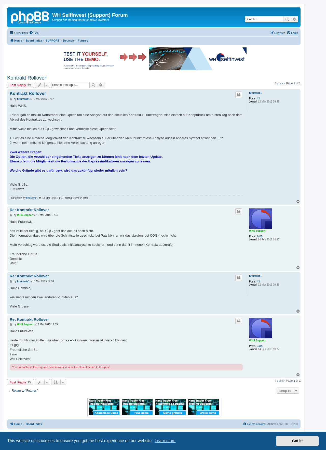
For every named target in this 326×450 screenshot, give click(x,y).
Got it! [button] (297, 441)
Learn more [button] (165, 441)
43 (258, 98)
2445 (260, 236)
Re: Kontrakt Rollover (29, 210)
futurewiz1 (255, 93)
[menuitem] (34, 33)
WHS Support (257, 230)
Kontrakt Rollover (26, 78)
